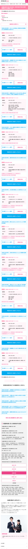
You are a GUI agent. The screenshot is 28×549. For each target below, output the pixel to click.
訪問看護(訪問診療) (18, 439)
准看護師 (7, 428)
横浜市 (3, 455)
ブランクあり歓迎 (22, 445)
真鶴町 (21, 458)
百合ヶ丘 (8, 492)
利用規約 (2, 546)
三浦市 (3, 456)
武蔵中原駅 (14, 469)
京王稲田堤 (10, 490)
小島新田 (16, 494)
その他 (9, 450)
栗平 (21, 492)
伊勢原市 (12, 456)
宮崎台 (19, 493)
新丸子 (6, 493)
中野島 (13, 489)
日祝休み (3, 443)
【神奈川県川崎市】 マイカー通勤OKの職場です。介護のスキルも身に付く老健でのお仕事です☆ (14, 128)
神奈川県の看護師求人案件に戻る (14, 418)
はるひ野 (3, 493)
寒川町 (6, 458)
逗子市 (22, 455)
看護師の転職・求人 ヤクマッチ (5, 3)
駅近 (12, 445)
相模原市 (6, 455)
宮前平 (22, 493)
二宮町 (9, 458)
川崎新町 (22, 489)
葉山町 (3, 458)
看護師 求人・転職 (12, 3)
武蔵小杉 (13, 487)
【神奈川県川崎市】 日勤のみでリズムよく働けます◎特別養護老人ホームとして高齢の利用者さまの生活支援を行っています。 (14, 285)
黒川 (23, 492)
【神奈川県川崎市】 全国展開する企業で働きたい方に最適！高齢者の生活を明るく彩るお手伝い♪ (14, 391)
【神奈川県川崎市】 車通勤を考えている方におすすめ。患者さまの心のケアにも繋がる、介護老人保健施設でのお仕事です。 (14, 94)
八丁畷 (19, 489)
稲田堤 (16, 489)
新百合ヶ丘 (12, 492)
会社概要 (2, 543)
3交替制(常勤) (20, 433)
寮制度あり (4, 445)
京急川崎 (5, 494)
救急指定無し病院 (16, 437)
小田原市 (19, 455)
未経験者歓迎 (15, 445)
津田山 (3, 489)
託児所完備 (4, 446)
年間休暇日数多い (21, 443)
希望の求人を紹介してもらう (14, 54)
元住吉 (9, 493)
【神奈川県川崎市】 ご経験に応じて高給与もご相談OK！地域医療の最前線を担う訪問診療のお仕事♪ (14, 402)
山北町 (15, 458)
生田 (20, 490)
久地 (5, 489)
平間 (10, 487)
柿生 (16, 492)
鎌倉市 (13, 455)
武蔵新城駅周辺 (24, 3)
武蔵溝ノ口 (21, 487)
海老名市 (16, 456)
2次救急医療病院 (9, 437)
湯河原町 (3, 459)
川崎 (2, 487)
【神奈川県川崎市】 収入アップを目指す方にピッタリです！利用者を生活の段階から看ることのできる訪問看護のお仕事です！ (14, 407)
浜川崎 (3, 490)
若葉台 (13, 490)
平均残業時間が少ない (14, 443)
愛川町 (7, 459)
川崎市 (20, 3)
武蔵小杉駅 (14, 465)
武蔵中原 (16, 487)
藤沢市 (16, 455)
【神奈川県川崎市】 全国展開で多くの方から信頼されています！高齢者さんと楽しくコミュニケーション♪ (14, 61)
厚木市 (9, 456)
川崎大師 (9, 494)
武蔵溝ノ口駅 (14, 477)
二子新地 (13, 493)
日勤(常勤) (4, 433)
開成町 (18, 458)
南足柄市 (20, 456)
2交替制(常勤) (14, 433)
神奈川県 (17, 3)
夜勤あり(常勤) (9, 433)
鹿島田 (7, 487)
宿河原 (8, 489)
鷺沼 (2, 494)
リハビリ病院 (22, 437)
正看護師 (3, 428)
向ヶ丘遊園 (17, 490)
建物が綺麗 (8, 445)
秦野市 (6, 456)
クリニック (3, 437)
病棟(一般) (6, 450)
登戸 (11, 489)
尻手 (4, 487)
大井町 (12, 458)
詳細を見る (20, 50)
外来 (2, 450)
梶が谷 (16, 493)
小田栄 (6, 490)
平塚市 (10, 455)
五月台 (18, 492)
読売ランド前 (4, 492)
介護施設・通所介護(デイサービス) (8, 439)
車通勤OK (7, 443)
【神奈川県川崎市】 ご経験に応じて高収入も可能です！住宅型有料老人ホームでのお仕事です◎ (13, 396)
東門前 (13, 494)
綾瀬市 (23, 456)
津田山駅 (14, 481)
